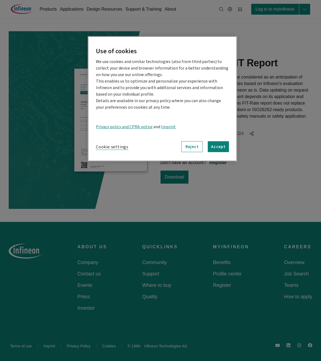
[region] (162, 98)
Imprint (168, 127)
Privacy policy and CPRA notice (124, 127)
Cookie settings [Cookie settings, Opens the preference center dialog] (112, 147)
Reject (192, 147)
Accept (218, 147)
